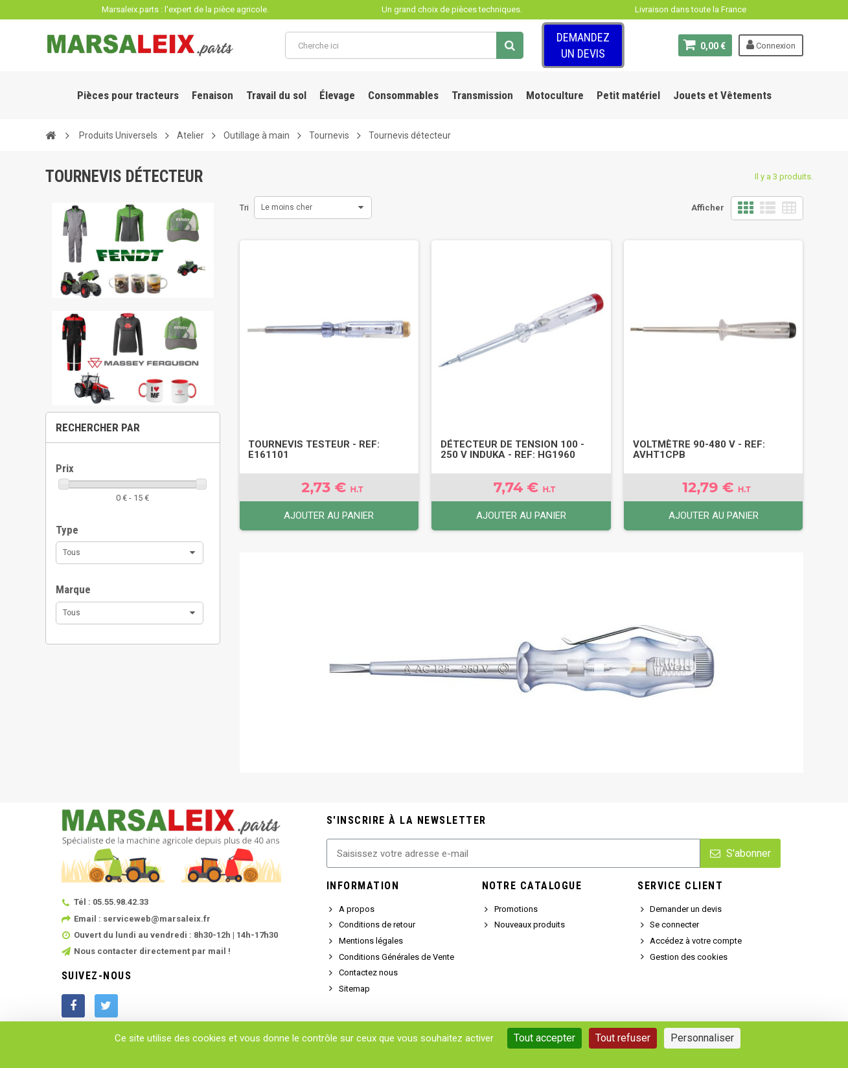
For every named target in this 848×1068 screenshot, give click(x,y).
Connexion (771, 45)
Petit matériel (628, 95)
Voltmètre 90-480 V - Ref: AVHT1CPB (699, 449)
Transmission (482, 95)
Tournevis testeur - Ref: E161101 (314, 449)
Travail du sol (276, 95)
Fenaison (212, 95)
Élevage (337, 95)
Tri (244, 207)
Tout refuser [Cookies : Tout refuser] (622, 1038)
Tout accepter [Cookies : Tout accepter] (544, 1038)
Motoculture (555, 95)
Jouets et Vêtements (722, 95)
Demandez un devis (583, 45)
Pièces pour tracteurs (128, 95)
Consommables (403, 95)
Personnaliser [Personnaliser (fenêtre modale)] (702, 1038)
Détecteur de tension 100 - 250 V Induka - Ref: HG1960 (512, 449)
